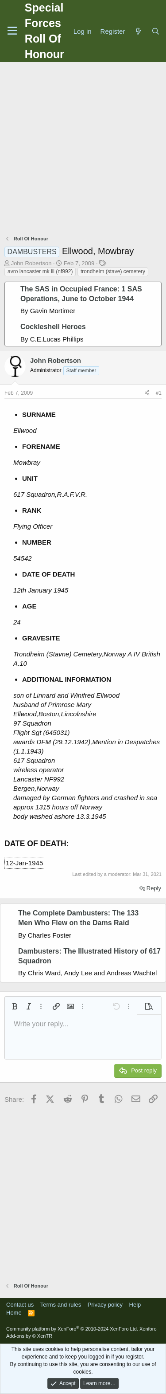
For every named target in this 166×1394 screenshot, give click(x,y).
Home (14, 1312)
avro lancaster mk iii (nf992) (40, 271)
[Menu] (12, 31)
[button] (14, 1006)
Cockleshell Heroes (53, 326)
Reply (154, 888)
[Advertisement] (83, 150)
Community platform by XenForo (72, 1328)
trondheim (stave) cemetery (113, 271)
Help (135, 1304)
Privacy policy (105, 1304)
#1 (159, 393)
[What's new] (138, 31)
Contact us (20, 1304)
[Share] (147, 393)
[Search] (155, 31)
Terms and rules (60, 1304)
